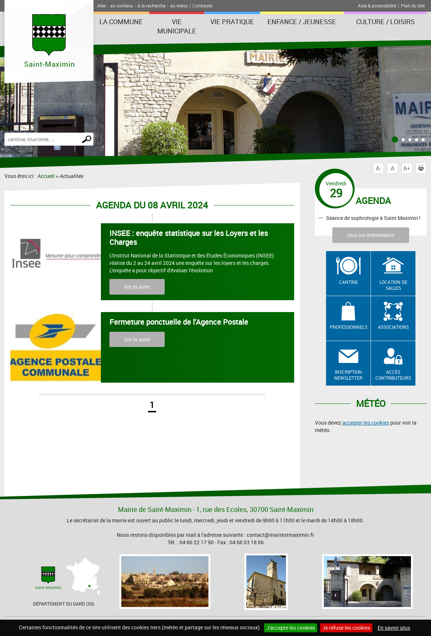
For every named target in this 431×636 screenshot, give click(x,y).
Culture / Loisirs (385, 21)
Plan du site (413, 6)
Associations (393, 327)
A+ (406, 168)
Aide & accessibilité (377, 6)
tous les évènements (370, 234)
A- (378, 168)
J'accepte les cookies (290, 627)
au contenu (121, 6)
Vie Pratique (232, 21)
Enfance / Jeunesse (301, 21)
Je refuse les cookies (346, 627)
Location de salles (393, 285)
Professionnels (348, 327)
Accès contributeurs (393, 375)
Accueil (46, 175)
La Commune (121, 21)
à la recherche (151, 6)
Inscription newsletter (348, 375)
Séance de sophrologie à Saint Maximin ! (373, 217)
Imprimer (422, 168)
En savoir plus (394, 627)
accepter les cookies (365, 422)
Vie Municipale (176, 26)
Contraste (202, 6)
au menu (179, 6)
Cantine (348, 282)
